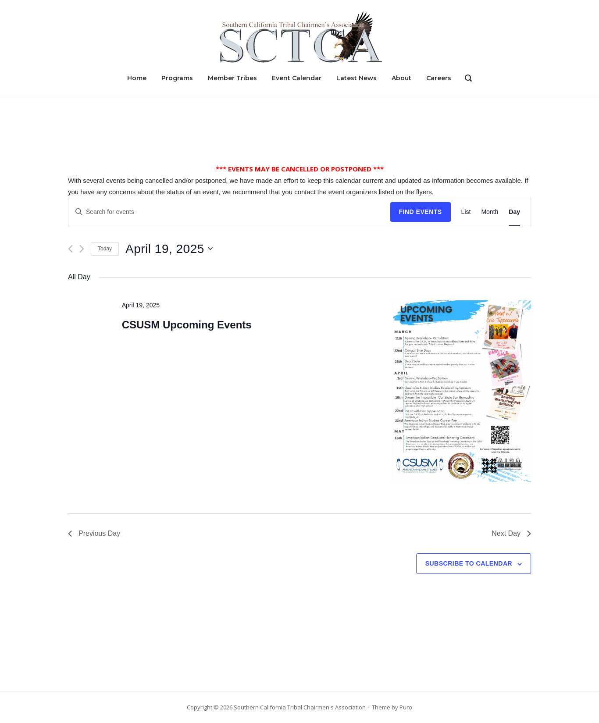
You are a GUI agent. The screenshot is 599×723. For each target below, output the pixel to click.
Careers (438, 78)
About (401, 78)
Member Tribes (232, 78)
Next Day (511, 533)
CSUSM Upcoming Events (187, 325)
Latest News (356, 78)
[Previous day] (70, 249)
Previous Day (94, 533)
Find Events (420, 211)
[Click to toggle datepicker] (169, 249)
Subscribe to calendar (468, 563)
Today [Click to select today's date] (105, 249)
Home (136, 78)
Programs (177, 78)
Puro (405, 707)
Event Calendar (296, 78)
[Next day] (81, 249)
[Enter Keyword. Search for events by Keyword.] (229, 212)
